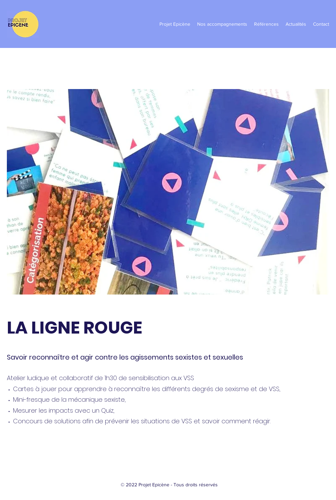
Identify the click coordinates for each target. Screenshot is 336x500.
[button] (175, 24)
